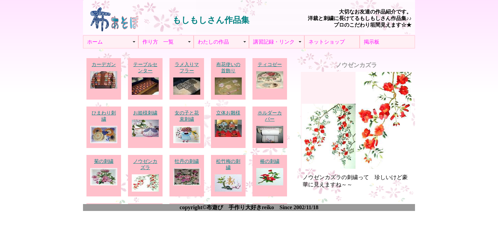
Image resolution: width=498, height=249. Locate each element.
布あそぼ (114, 17)
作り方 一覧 (158, 41)
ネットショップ (326, 41)
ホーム (95, 41)
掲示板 (371, 41)
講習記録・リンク (274, 41)
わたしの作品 (213, 41)
